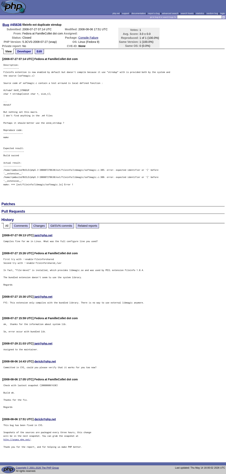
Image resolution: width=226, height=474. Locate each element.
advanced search (170, 13)
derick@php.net (45, 361)
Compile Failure (88, 37)
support (125, 13)
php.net (116, 13)
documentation (139, 13)
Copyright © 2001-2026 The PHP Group (37, 467)
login (222, 13)
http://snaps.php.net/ (17, 439)
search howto (187, 13)
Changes (39, 225)
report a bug (154, 13)
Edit (39, 51)
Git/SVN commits (61, 225)
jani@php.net (43, 235)
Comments (21, 225)
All (6, 225)
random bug (212, 13)
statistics (200, 13)
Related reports (87, 225)
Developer (24, 51)
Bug (6, 25)
